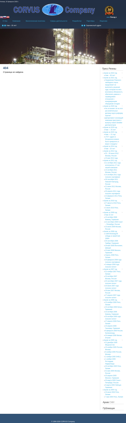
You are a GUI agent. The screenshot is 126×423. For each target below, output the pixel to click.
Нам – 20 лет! (110, 149)
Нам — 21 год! (110, 134)
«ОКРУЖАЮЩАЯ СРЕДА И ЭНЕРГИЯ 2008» (112, 236)
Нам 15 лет (109, 215)
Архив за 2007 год (110, 269)
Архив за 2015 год (110, 132)
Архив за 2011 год (110, 160)
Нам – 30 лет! (12, 25)
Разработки (77, 21)
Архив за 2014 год (110, 146)
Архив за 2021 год (110, 78)
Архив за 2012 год (110, 151)
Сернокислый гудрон (93, 25)
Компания (16, 21)
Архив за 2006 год (110, 300)
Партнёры (90, 21)
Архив (108, 402)
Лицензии (103, 21)
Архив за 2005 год (110, 340)
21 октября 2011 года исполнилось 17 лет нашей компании (113, 165)
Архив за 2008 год (110, 231)
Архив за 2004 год (110, 390)
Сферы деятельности (58, 21)
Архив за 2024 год (110, 73)
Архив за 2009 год (110, 212)
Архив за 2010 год (110, 201)
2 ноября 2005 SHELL (113, 357)
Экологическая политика (35, 21)
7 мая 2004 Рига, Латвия (114, 397)
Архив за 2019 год (110, 127)
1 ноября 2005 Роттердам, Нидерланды (110, 361)
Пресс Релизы (109, 68)
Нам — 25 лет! (110, 130)
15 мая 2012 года (111, 158)
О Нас (5, 21)
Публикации (109, 408)
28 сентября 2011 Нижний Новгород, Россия (112, 181)
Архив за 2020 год (110, 106)
